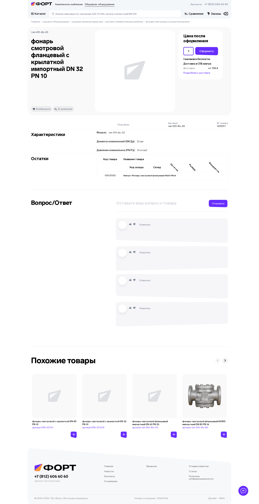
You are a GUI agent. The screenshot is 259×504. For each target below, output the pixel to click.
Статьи (193, 471)
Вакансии (152, 466)
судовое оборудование (56, 21)
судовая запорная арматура (87, 21)
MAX (222, 498)
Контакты (196, 4)
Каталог (38, 13)
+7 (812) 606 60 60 (216, 4)
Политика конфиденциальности (201, 477)
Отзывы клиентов (199, 466)
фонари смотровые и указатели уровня (167, 21)
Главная (35, 21)
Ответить (144, 224)
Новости (109, 471)
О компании (110, 481)
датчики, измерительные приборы (124, 21)
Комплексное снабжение (69, 4)
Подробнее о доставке (196, 72)
